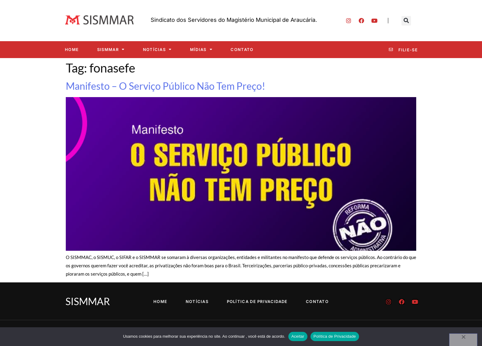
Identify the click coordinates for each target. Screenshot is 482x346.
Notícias (157, 49)
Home (72, 49)
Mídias (201, 49)
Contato (242, 49)
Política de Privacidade (257, 301)
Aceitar (297, 336)
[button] (406, 21)
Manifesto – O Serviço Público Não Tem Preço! (165, 86)
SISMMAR (110, 49)
